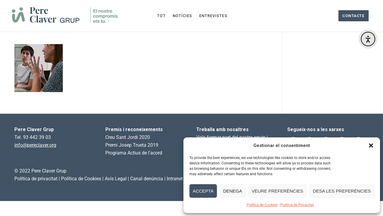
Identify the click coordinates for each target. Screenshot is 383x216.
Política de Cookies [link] (81, 179)
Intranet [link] (175, 179)
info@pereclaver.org (35, 145)
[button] (371, 145)
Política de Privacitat (297, 205)
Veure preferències (277, 191)
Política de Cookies (262, 205)
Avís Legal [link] (116, 179)
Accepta (203, 191)
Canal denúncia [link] (146, 179)
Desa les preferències (342, 191)
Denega (232, 191)
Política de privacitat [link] (35, 179)
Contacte (353, 15)
